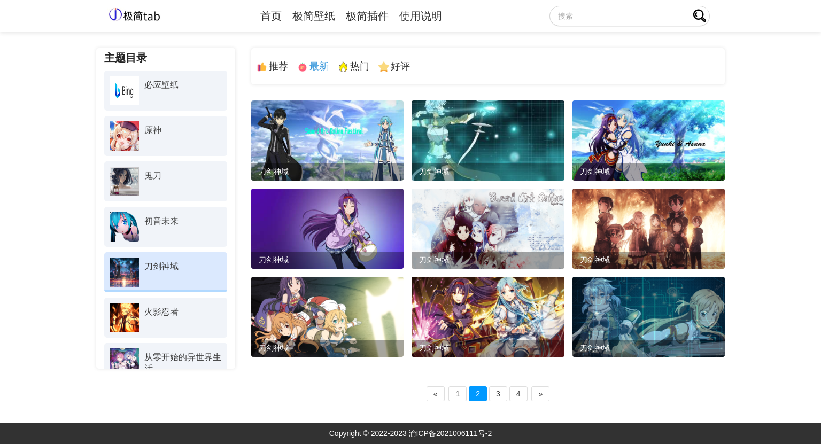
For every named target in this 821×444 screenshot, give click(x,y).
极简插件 (367, 16)
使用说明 (420, 16)
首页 (271, 16)
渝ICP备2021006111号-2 (450, 433)
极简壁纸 (313, 16)
